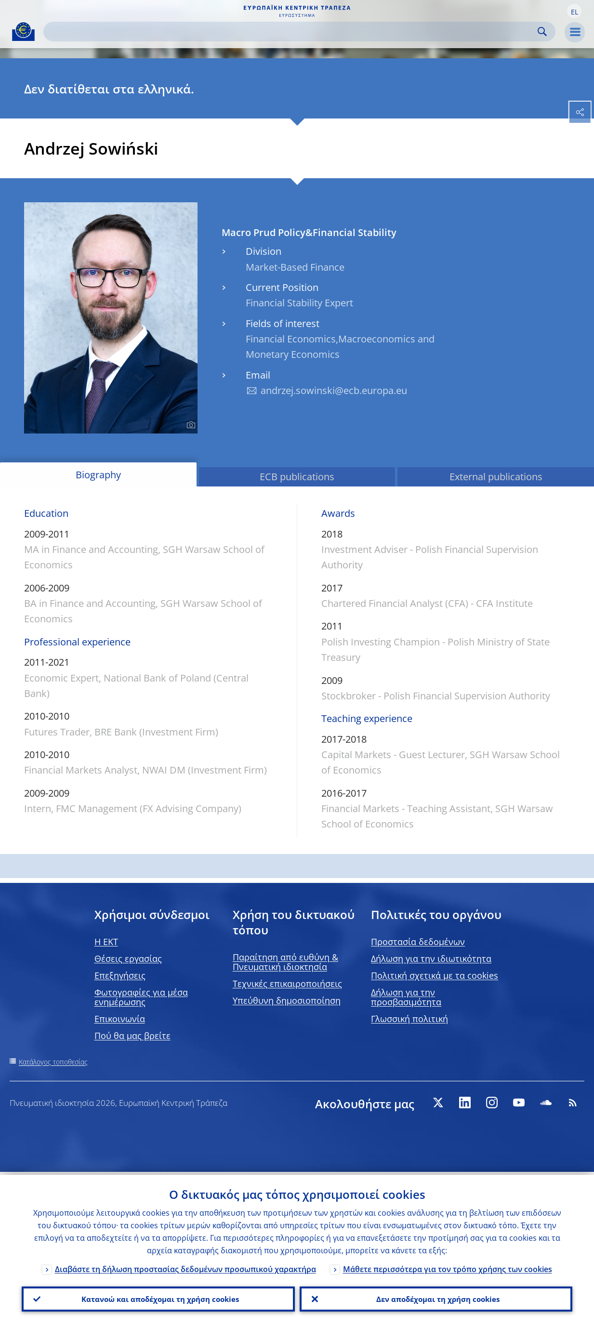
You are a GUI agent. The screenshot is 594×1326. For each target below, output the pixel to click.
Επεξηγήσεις (119, 975)
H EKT (106, 941)
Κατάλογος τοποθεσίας (53, 1061)
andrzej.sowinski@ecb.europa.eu (334, 390)
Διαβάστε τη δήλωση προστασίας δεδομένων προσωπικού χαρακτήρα (185, 1266)
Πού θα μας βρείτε (132, 1035)
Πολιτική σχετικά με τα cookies (434, 975)
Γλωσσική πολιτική (409, 1018)
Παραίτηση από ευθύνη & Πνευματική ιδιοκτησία (285, 961)
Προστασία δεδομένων (418, 941)
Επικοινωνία (119, 1018)
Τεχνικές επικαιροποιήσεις (287, 983)
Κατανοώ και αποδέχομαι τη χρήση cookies (158, 1297)
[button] (574, 11)
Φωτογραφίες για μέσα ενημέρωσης (141, 997)
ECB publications (297, 476)
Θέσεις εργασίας (128, 958)
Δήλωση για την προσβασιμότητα (406, 997)
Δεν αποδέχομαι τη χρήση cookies (436, 1297)
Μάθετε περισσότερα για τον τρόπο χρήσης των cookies (447, 1266)
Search (542, 31)
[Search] (291, 31)
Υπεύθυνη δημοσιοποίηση (287, 1000)
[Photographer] (189, 425)
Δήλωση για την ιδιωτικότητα (431, 958)
